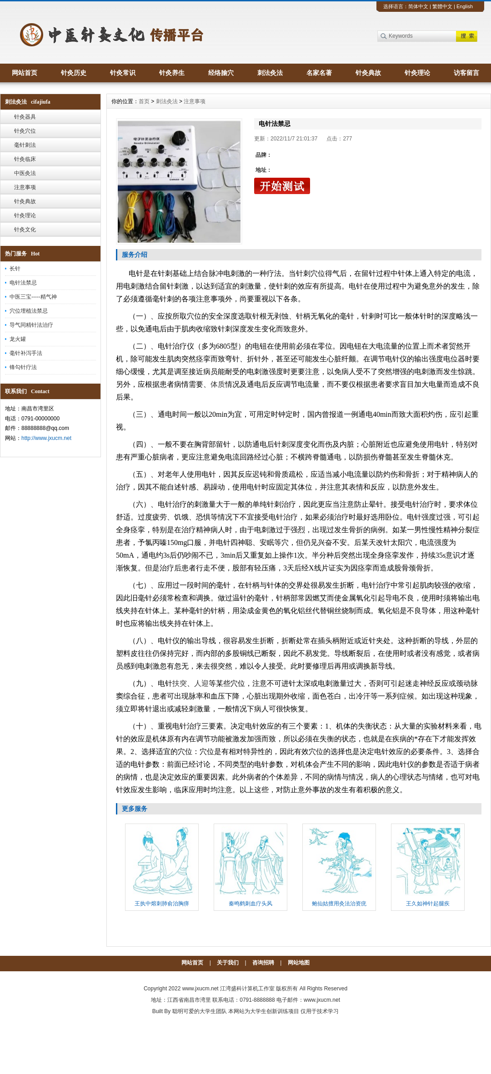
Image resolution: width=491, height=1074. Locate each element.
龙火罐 (18, 339)
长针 (15, 268)
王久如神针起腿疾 (428, 903)
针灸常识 (122, 72)
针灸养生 (172, 72)
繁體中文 (442, 6)
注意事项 (25, 187)
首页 (144, 101)
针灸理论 (417, 72)
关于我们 (228, 962)
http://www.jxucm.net (46, 438)
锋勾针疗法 (23, 367)
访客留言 (466, 72)
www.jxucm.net (200, 988)
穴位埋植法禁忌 (29, 311)
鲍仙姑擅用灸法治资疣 (339, 903)
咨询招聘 (263, 962)
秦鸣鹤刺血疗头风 (250, 903)
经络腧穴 (221, 72)
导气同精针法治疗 (31, 325)
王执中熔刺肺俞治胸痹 (162, 903)
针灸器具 (25, 117)
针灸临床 (25, 159)
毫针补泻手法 (26, 353)
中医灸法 (25, 173)
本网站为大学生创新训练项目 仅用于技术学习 (283, 1011)
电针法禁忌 (23, 283)
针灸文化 (25, 229)
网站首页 (24, 72)
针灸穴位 (25, 131)
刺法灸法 (270, 72)
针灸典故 (368, 72)
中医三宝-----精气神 (33, 297)
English (464, 6)
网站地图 (299, 962)
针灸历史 (73, 72)
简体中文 (418, 6)
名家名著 (319, 72)
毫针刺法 (25, 145)
